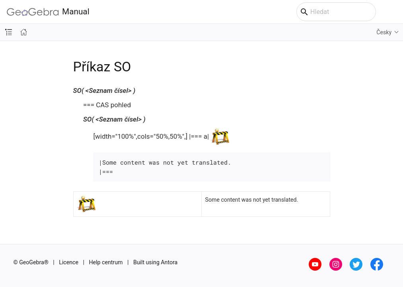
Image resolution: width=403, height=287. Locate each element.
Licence (68, 262)
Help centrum (106, 262)
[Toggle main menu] (393, 12)
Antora (169, 262)
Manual (48, 12)
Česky (383, 32)
